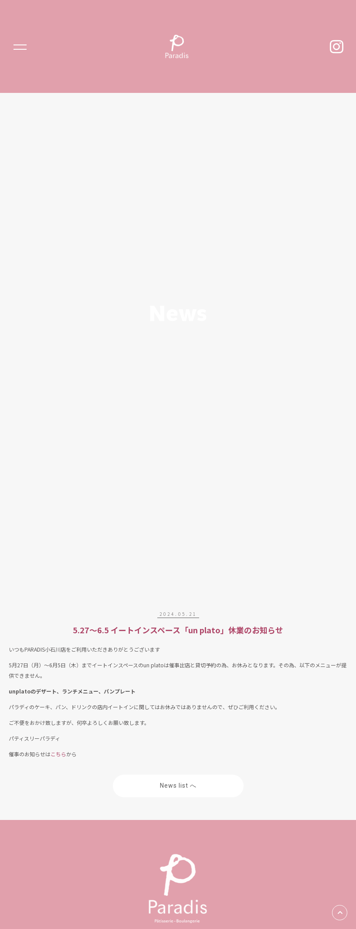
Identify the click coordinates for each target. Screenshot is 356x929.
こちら (58, 754)
